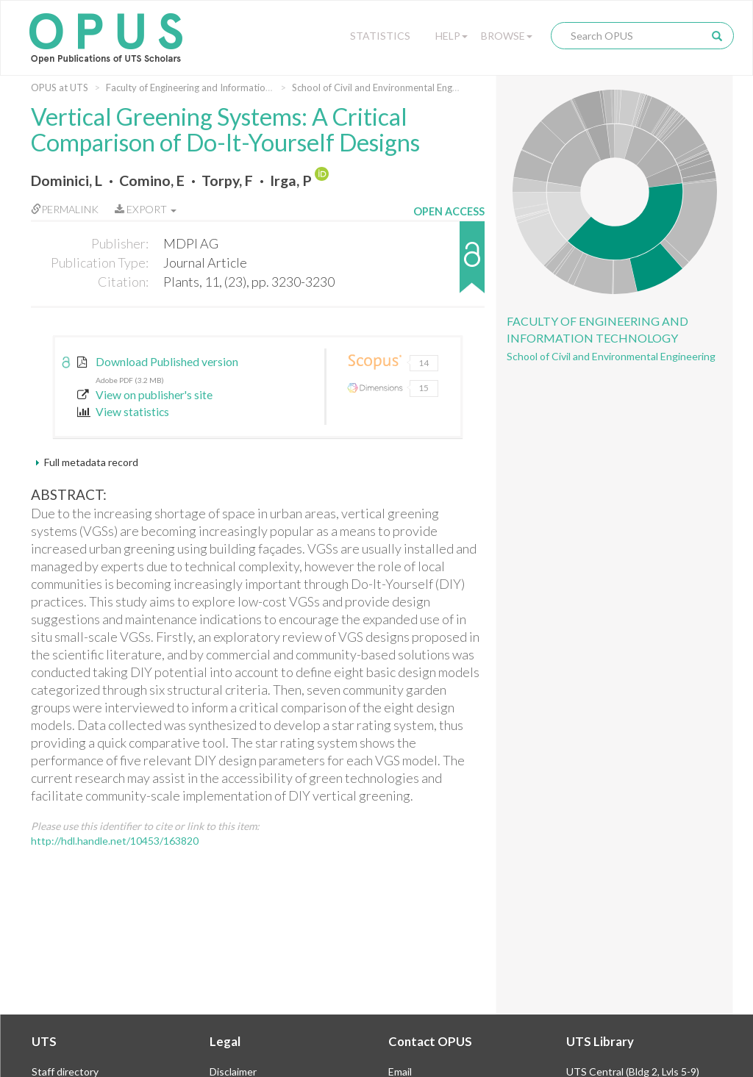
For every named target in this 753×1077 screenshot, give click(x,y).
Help (451, 35)
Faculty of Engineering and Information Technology (214, 87)
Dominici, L (66, 180)
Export (145, 209)
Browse (506, 35)
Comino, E (152, 180)
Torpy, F (227, 180)
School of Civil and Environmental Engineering (389, 87)
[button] (449, 264)
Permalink (65, 209)
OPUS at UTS (59, 87)
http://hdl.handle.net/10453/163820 (115, 840)
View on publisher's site (145, 394)
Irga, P (291, 180)
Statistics (380, 35)
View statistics (123, 411)
